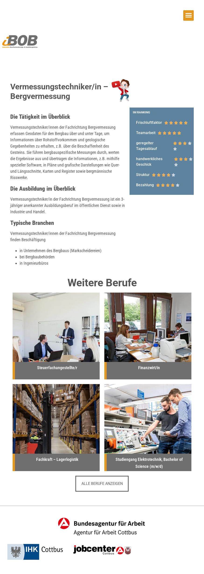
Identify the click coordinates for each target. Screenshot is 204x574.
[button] (188, 15)
